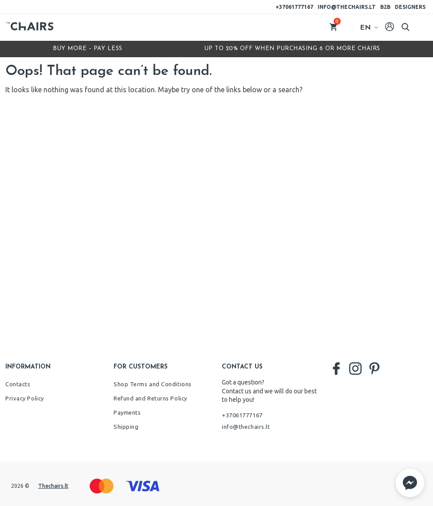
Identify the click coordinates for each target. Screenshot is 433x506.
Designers (410, 7)
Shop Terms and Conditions (153, 384)
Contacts (17, 384)
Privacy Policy (24, 398)
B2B (385, 7)
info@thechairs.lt (347, 7)
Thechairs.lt (53, 486)
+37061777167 (294, 7)
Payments (127, 412)
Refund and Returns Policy (150, 398)
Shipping (126, 427)
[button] (410, 483)
